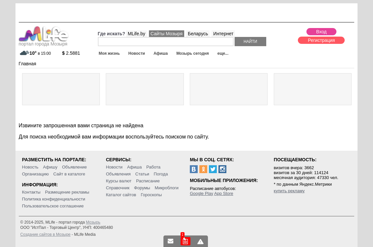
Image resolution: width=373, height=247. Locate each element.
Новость (30, 167)
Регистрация (321, 40)
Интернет (223, 33)
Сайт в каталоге (69, 173)
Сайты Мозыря (167, 33)
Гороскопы (151, 194)
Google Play (201, 193)
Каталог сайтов (121, 194)
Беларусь (198, 33)
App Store (223, 193)
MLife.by (136, 33)
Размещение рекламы (67, 192)
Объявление (74, 167)
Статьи (142, 173)
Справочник (117, 187)
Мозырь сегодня (192, 53)
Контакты (31, 192)
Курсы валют (118, 180)
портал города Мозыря (44, 41)
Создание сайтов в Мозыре (45, 234)
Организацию (35, 173)
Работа (153, 167)
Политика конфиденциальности (53, 199)
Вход (321, 31)
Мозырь (93, 222)
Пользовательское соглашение (53, 205)
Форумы (142, 187)
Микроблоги (167, 187)
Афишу (50, 167)
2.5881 (71, 53)
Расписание (148, 180)
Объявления (118, 173)
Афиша (161, 53)
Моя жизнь (109, 53)
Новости (137, 53)
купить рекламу (289, 190)
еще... (222, 53)
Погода (161, 173)
